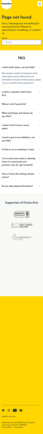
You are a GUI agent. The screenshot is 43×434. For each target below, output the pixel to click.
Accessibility (18, 427)
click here (6, 83)
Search (4, 38)
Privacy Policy (7, 427)
